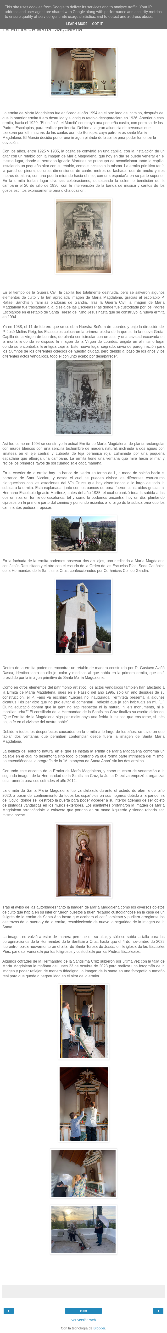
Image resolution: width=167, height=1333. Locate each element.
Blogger (99, 1328)
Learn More (76, 24)
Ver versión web (83, 1320)
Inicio (83, 1311)
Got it (97, 24)
